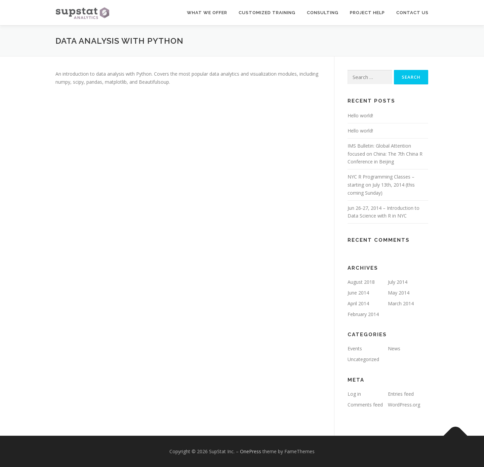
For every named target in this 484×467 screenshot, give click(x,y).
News (394, 348)
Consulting (322, 12)
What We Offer (207, 12)
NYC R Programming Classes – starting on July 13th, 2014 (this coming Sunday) (381, 184)
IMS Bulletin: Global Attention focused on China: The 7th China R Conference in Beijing (385, 154)
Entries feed (401, 394)
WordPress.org (404, 404)
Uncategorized (363, 359)
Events (355, 348)
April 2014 (358, 303)
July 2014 (397, 282)
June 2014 (358, 292)
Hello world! (360, 115)
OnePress (250, 451)
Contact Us (412, 12)
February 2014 (363, 314)
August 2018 (361, 282)
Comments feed (365, 404)
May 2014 (398, 292)
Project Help (367, 12)
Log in (354, 394)
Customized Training (267, 12)
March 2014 (401, 303)
